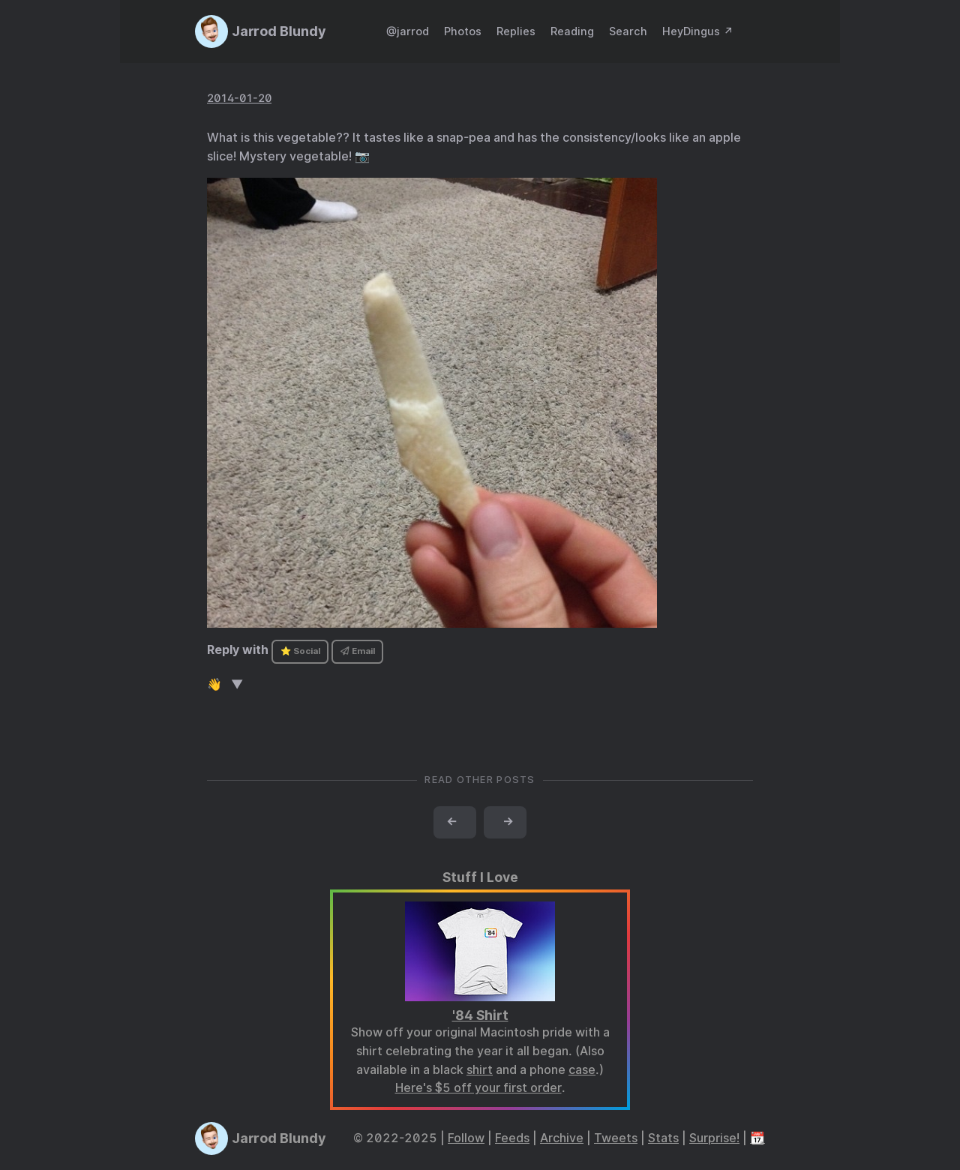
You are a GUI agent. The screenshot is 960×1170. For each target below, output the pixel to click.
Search (628, 31)
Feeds (512, 1138)
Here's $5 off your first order (478, 1088)
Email (357, 651)
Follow (466, 1138)
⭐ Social (300, 651)
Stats (663, 1138)
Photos (463, 31)
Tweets (616, 1138)
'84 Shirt (480, 1015)
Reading (572, 31)
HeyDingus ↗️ (698, 31)
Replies (516, 31)
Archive (562, 1138)
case (582, 1070)
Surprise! (714, 1138)
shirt (479, 1070)
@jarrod (407, 31)
